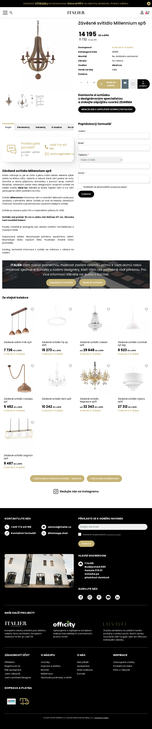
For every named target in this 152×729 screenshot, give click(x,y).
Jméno (82, 131)
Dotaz (82, 173)
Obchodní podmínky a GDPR (56, 677)
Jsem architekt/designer (18, 677)
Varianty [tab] (41, 127)
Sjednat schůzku (93, 282)
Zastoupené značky (123, 662)
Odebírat (86, 543)
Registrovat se (12, 666)
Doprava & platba (50, 666)
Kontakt (81, 673)
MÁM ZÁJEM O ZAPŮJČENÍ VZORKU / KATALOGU (106, 109)
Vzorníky (45, 662)
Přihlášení (10, 662)
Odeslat (86, 194)
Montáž (45, 669)
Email (81, 143)
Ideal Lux (117, 65)
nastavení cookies (102, 718)
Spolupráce (83, 666)
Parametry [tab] (23, 127)
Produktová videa (122, 666)
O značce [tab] (57, 127)
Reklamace (47, 673)
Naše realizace (85, 669)
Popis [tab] (8, 127)
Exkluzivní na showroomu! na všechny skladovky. (66, 3)
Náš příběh (83, 662)
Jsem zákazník (12, 673)
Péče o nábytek (121, 669)
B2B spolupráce (13, 669)
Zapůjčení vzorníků (61, 282)
